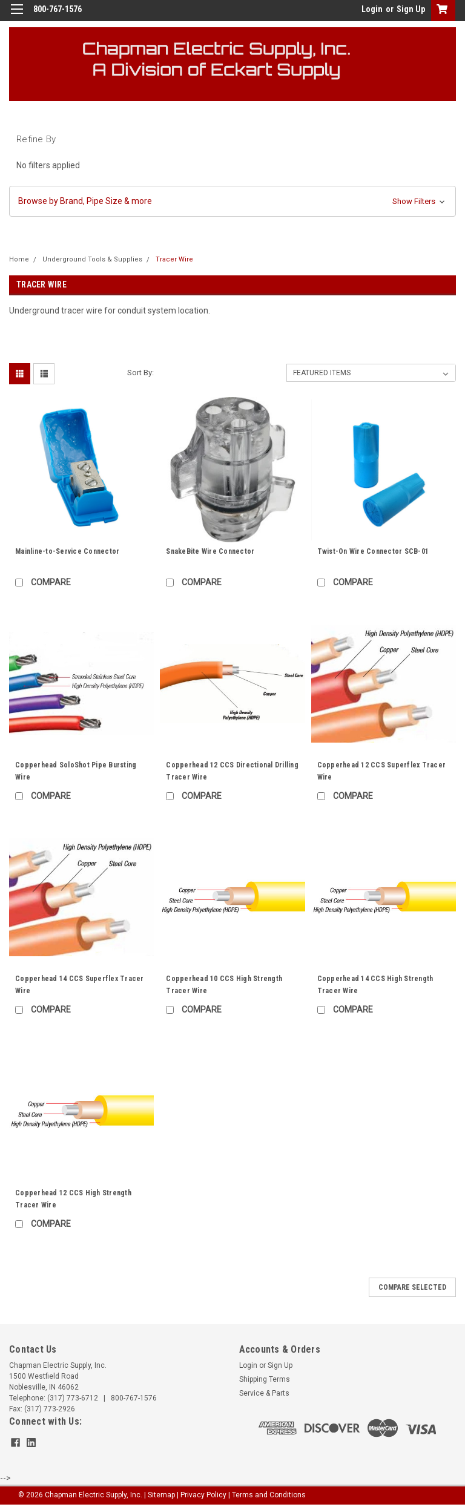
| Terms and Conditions (267, 1495)
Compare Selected (412, 1287)
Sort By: (140, 372)
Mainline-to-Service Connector (67, 551)
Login (372, 9)
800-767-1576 (134, 1398)
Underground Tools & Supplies (92, 259)
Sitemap (161, 1495)
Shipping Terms (264, 1379)
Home (19, 259)
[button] (232, 201)
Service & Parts (264, 1393)
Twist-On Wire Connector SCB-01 (373, 551)
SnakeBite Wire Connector (210, 551)
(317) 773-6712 (72, 1398)
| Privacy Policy (201, 1495)
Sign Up (411, 9)
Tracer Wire (174, 259)
